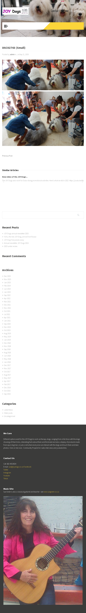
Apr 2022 (7, 298)
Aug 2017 (7, 375)
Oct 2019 (7, 330)
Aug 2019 (7, 333)
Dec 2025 (7, 276)
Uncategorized (9, 416)
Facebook (27, 467)
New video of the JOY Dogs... (15, 177)
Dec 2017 (7, 365)
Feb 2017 (7, 384)
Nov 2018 (7, 346)
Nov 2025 (7, 279)
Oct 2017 (7, 371)
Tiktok (5, 478)
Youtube (6, 475)
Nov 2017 (7, 368)
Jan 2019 (7, 340)
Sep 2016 (7, 394)
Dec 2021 (7, 305)
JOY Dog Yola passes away (14, 240)
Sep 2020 (7, 324)
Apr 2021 (7, 317)
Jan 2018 (7, 362)
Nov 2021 (7, 308)
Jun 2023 (7, 289)
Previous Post (7, 156)
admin (12, 54)
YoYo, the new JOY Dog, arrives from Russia (20, 237)
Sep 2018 (7, 349)
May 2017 (7, 378)
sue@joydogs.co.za (16, 467)
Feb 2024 (7, 286)
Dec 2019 (7, 327)
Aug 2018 (7, 352)
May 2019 (7, 336)
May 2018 (7, 359)
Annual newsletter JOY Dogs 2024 (16, 243)
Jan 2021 (7, 321)
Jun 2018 (7, 356)
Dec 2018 (7, 343)
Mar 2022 (7, 301)
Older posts (8, 413)
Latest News (8, 410)
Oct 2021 (7, 311)
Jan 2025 (7, 282)
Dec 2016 (7, 387)
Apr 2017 (7, 381)
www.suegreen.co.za (51, 492)
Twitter (5, 470)
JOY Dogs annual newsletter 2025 (16, 233)
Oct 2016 (7, 391)
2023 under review (10, 246)
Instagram (7, 472)
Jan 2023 (7, 292)
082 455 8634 (76, 11)
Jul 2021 (7, 314)
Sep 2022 (7, 295)
